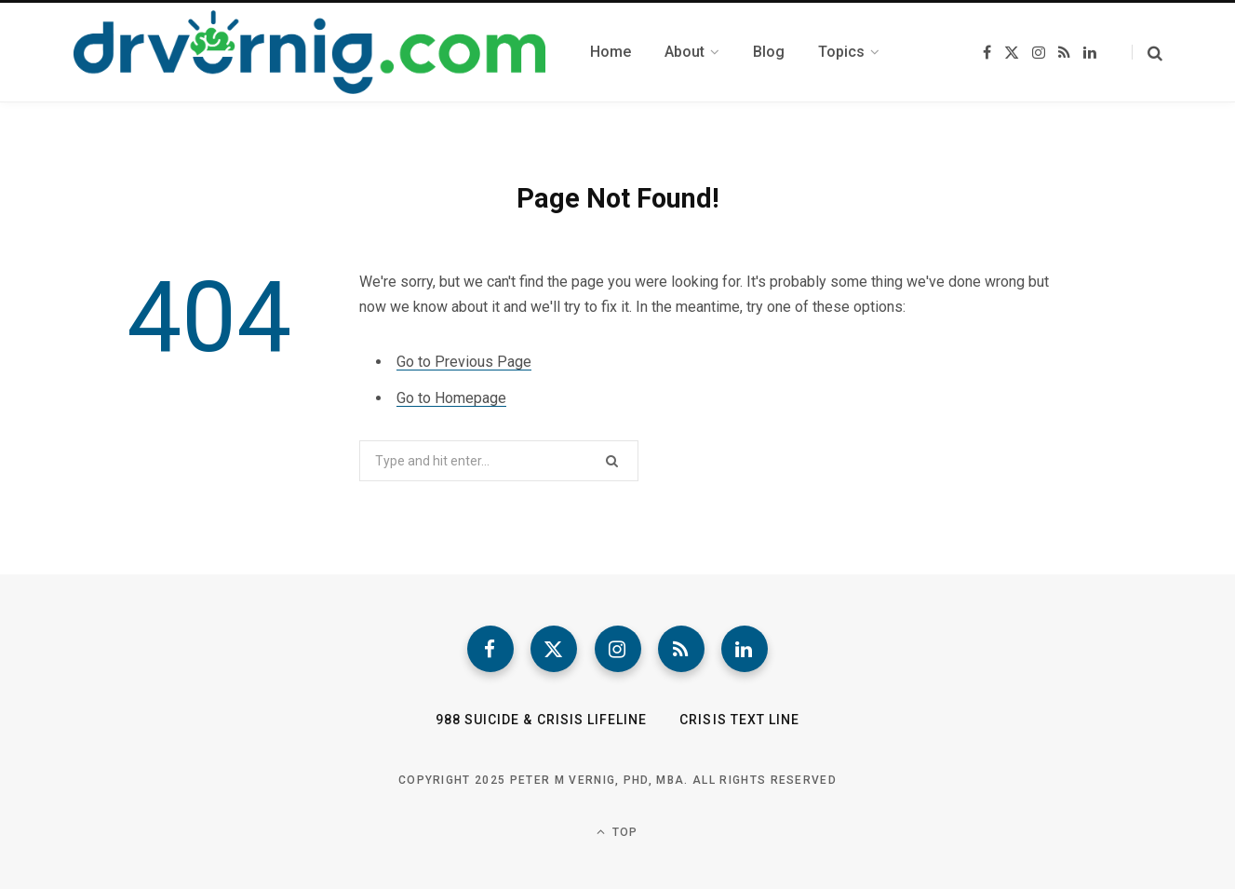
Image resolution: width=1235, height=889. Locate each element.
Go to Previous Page (463, 361)
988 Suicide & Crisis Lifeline (541, 719)
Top (617, 832)
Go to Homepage (451, 398)
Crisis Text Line (739, 719)
